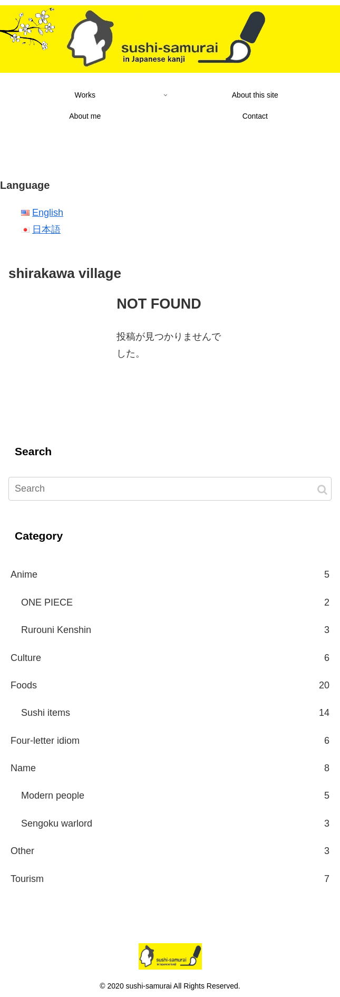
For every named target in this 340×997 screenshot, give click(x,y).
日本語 (46, 229)
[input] (170, 489)
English (47, 212)
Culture (170, 657)
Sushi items (175, 712)
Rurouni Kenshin (175, 629)
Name (170, 768)
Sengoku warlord (175, 823)
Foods (170, 685)
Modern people (175, 795)
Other (170, 850)
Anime (170, 574)
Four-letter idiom (170, 740)
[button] (322, 490)
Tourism (170, 878)
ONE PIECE (175, 602)
